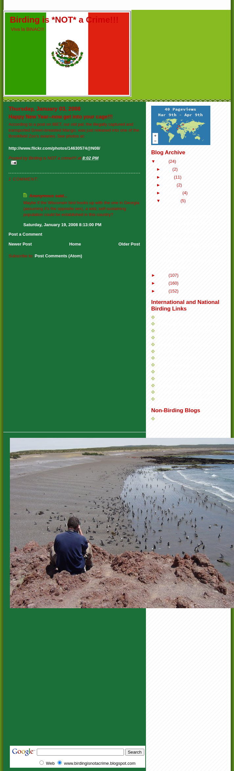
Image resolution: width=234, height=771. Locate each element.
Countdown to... (178, 208)
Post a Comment (25, 234)
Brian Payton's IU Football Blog (190, 419)
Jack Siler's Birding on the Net (189, 331)
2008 (163, 161)
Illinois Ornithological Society (188, 392)
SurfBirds (167, 317)
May (168, 169)
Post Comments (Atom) (58, 255)
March (170, 184)
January (171, 200)
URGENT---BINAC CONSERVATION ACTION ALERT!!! (190, 246)
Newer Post (20, 244)
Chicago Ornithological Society (190, 378)
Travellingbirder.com (179, 337)
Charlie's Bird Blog (177, 358)
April (168, 177)
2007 (163, 275)
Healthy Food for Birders (183, 344)
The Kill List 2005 (179, 231)
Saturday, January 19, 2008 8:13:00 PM (62, 224)
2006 (163, 283)
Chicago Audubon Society (184, 399)
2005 (163, 291)
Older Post (129, 244)
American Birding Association (188, 324)
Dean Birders (171, 351)
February (172, 192)
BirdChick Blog (173, 365)
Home (75, 244)
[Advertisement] (65, 683)
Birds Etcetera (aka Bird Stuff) (188, 372)
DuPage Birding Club (179, 385)
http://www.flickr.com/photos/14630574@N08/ (54, 148)
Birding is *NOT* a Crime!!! (64, 20)
